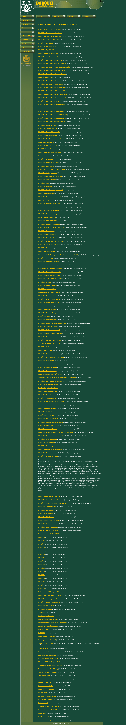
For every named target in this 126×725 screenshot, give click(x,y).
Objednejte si (25, 39)
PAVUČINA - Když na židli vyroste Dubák (50, 381)
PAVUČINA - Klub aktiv (45, 186)
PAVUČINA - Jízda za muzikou (47, 347)
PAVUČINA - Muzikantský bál (47, 179)
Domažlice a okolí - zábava (45, 682)
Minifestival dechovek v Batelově (47, 619)
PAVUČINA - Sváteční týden (46, 412)
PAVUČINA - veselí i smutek (46, 360)
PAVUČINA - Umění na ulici (46, 159)
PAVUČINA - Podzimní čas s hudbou (48, 135)
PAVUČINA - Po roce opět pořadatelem (49, 336)
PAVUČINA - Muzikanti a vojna (47, 326)
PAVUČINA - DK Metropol (46, 43)
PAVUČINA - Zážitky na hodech (47, 367)
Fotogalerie (25, 20)
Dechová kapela (42, 692)
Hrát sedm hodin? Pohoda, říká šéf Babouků (51, 592)
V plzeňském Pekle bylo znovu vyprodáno (50, 665)
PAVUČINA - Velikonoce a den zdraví (49, 330)
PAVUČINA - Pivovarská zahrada (48, 453)
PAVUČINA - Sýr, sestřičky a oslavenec (49, 207)
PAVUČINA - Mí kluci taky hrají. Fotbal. (50, 595)
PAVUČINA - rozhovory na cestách (48, 599)
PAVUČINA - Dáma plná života (47, 296)
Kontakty (70, 16)
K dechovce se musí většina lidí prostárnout (50, 268)
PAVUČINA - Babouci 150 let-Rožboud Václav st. (52, 70)
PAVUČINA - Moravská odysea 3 (47, 251)
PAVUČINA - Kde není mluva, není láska (50, 197)
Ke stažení (86, 16)
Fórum (24, 16)
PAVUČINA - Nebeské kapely (46, 442)
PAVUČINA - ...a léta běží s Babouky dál (49, 36)
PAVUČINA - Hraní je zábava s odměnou (50, 176)
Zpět (96, 493)
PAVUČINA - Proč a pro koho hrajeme (49, 299)
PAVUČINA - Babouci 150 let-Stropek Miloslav (51, 87)
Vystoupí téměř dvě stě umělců (47, 672)
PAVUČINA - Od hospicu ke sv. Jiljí (48, 302)
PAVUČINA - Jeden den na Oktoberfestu (49, 364)
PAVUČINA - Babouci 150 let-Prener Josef (50, 80)
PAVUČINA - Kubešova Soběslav (47, 309)
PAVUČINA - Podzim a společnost (48, 446)
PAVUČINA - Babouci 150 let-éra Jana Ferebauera (52, 63)
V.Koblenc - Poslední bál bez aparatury (49, 343)
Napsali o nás (25, 43)
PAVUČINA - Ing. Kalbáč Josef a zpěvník (50, 50)
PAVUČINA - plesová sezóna (46, 425)
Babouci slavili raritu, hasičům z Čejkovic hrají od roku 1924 (55, 432)
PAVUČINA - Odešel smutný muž (47, 391)
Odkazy (24, 47)
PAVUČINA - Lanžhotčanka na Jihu (48, 46)
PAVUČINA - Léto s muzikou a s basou (49, 496)
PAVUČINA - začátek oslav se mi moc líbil (50, 333)
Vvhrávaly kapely (43, 648)
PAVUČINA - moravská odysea (47, 319)
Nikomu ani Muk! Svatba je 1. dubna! (49, 662)
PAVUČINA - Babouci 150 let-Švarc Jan (49, 108)
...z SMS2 (41, 612)
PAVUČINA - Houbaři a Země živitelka (49, 152)
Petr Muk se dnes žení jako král (47, 655)
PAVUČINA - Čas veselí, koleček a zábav (49, 272)
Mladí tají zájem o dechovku (46, 142)
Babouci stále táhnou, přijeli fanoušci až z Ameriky (52, 622)
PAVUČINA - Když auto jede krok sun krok (50, 435)
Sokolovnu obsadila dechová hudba (48, 658)
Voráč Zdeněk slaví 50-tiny (46, 149)
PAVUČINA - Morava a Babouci (47, 439)
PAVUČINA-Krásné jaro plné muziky (49, 520)
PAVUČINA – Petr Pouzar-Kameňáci (48, 57)
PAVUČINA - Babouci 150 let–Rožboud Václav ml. (52, 94)
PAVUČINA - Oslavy (44, 183)
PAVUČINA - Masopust (45, 609)
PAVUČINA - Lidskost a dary (46, 193)
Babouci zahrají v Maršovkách (47, 636)
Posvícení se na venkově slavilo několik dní (50, 679)
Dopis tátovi (41, 156)
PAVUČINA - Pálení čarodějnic (47, 408)
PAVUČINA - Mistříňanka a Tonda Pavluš (50, 33)
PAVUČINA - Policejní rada (46, 248)
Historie (24, 28)
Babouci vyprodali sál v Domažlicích (48, 534)
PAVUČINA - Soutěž (44, 316)
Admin (101, 1)
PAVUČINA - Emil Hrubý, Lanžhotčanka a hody (52, 138)
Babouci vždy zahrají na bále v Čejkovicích (50, 374)
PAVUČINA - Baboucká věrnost (47, 394)
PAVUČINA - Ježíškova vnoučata (47, 125)
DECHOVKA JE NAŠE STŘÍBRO (48, 626)
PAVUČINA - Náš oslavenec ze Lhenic (49, 244)
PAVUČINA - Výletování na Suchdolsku (49, 29)
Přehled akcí (56, 16)
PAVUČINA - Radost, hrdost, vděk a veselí (50, 449)
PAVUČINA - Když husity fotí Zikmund (49, 275)
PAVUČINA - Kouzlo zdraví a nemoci (49, 162)
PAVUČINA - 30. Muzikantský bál (48, 39)
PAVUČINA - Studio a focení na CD (48, 500)
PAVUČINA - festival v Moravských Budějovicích (52, 323)
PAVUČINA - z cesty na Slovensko (48, 384)
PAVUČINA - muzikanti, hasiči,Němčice (49, 340)
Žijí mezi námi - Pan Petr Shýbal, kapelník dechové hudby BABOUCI (58, 255)
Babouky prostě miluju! (45, 720)
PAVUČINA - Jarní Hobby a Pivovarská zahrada (52, 169)
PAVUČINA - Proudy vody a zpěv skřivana (50, 241)
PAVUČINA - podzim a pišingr (47, 289)
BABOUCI (41, 633)
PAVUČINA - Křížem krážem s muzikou (49, 602)
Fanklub (24, 32)
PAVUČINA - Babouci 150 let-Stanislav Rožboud (52, 74)
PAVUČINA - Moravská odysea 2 (47, 265)
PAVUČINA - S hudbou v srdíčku (47, 220)
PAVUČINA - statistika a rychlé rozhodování (51, 227)
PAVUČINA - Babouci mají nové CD (48, 234)
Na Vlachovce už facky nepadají (47, 696)
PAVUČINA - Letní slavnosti (46, 166)
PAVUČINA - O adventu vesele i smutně (49, 354)
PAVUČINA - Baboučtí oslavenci (47, 145)
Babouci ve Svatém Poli (45, 77)
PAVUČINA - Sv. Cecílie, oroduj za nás (49, 203)
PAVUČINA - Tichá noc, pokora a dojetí (49, 278)
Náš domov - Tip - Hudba (45, 686)
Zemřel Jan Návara (43, 200)
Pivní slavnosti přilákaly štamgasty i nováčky (51, 651)
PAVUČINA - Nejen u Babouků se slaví (49, 132)
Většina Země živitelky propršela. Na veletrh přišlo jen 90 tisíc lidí (57, 377)
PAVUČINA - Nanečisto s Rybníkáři (48, 210)
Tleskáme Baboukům (44, 675)
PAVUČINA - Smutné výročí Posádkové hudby (51, 401)
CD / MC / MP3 (26, 36)
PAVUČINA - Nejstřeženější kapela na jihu (50, 422)
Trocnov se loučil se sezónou (46, 643)
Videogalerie (25, 24)
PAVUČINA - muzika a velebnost (47, 285)
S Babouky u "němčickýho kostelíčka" (49, 706)
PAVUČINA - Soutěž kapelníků (47, 398)
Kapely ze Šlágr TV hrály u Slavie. (48, 388)
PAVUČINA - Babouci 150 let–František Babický (52, 118)
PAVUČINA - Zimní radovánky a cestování (50, 190)
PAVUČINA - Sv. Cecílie (45, 282)
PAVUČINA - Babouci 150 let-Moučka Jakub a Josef (53, 98)
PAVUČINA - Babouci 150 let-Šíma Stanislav (51, 84)
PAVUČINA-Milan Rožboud (46, 517)
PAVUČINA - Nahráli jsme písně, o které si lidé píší (53, 503)
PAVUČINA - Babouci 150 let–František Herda (51, 111)
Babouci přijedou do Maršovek (47, 640)
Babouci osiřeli (42, 713)
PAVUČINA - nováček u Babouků (47, 429)
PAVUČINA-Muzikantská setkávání (48, 523)
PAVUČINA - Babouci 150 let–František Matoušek (52, 115)
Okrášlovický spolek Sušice (46, 616)
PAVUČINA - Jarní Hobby (45, 405)
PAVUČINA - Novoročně (45, 350)
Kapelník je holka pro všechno (47, 217)
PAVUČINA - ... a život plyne (46, 415)
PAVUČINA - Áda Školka (45, 513)
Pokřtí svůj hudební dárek (45, 699)
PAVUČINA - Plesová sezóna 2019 (48, 53)
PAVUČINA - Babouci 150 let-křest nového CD (51, 91)
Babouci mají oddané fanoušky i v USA (49, 530)
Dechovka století (43, 703)
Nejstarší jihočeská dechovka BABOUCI (49, 709)
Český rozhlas (26, 51)
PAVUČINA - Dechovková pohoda (48, 456)
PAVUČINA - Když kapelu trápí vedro (49, 313)
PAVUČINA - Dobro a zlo (45, 510)
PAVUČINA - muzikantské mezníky (48, 261)
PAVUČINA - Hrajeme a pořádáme (48, 418)
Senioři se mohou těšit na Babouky (48, 669)
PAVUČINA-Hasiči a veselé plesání (48, 527)
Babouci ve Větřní (43, 306)
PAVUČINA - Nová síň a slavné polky (48, 214)
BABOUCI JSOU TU (44, 629)
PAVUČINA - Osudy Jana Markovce (48, 237)
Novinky (40, 16)
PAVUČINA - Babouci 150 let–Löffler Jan (50, 101)
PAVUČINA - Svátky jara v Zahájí (48, 173)
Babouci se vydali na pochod (46, 689)
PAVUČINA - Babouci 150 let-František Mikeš (51, 121)
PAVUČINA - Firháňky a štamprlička (49, 224)
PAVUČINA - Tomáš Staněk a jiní (47, 128)
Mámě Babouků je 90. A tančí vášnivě (49, 292)
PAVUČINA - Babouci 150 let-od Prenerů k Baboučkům (54, 67)
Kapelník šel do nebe (44, 716)
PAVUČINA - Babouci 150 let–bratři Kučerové (51, 104)
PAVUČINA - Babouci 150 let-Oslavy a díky (50, 60)
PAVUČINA (41, 537)
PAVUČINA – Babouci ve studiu (47, 506)
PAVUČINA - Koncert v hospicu (47, 371)
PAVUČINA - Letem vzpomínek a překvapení (51, 357)
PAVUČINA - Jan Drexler (45, 258)
